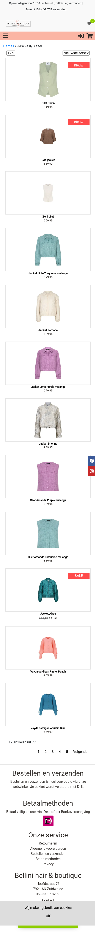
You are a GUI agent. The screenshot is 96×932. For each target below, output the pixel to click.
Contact (48, 900)
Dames (8, 46)
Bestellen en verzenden (48, 854)
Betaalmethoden (48, 859)
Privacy (48, 864)
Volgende (80, 752)
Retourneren (48, 843)
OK (48, 916)
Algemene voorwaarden (48, 848)
